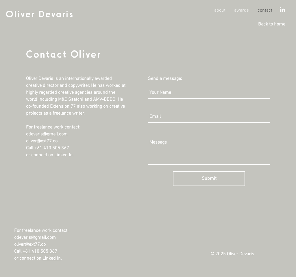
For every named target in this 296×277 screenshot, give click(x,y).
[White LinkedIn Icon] (282, 9)
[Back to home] (271, 24)
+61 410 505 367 (51, 148)
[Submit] (209, 178)
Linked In (51, 258)
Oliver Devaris (39, 14)
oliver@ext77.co (42, 141)
